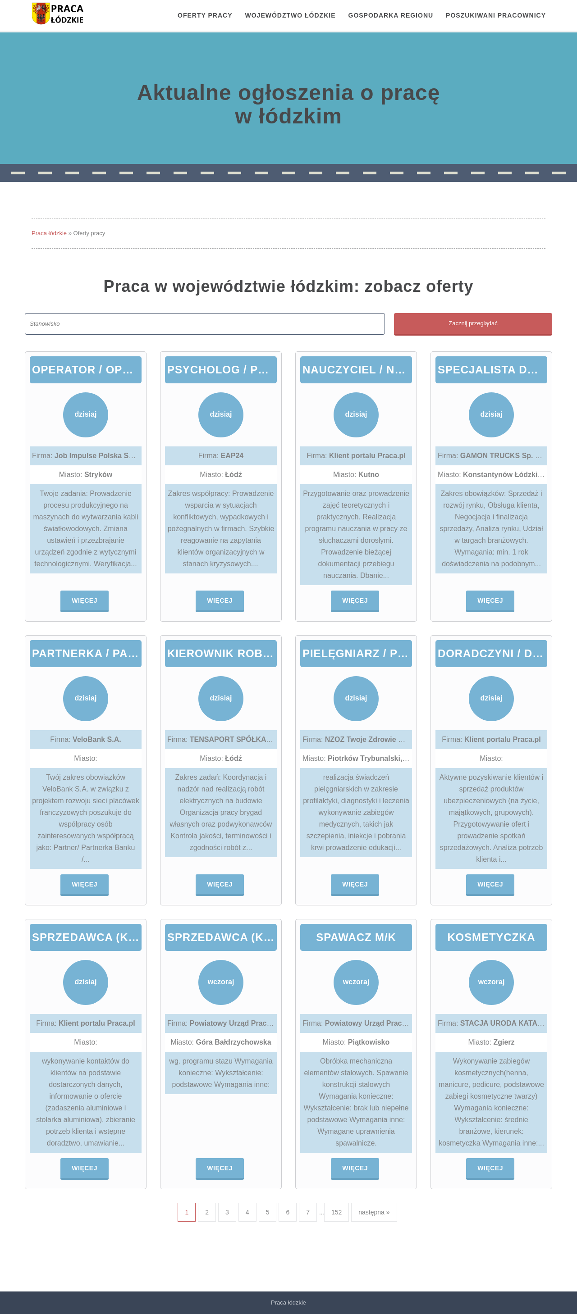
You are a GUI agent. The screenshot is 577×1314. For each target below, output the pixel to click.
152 (336, 1212)
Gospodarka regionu (391, 15)
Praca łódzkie (49, 233)
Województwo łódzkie (290, 15)
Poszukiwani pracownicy (496, 15)
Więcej (84, 600)
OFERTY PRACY (205, 15)
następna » (373, 1212)
